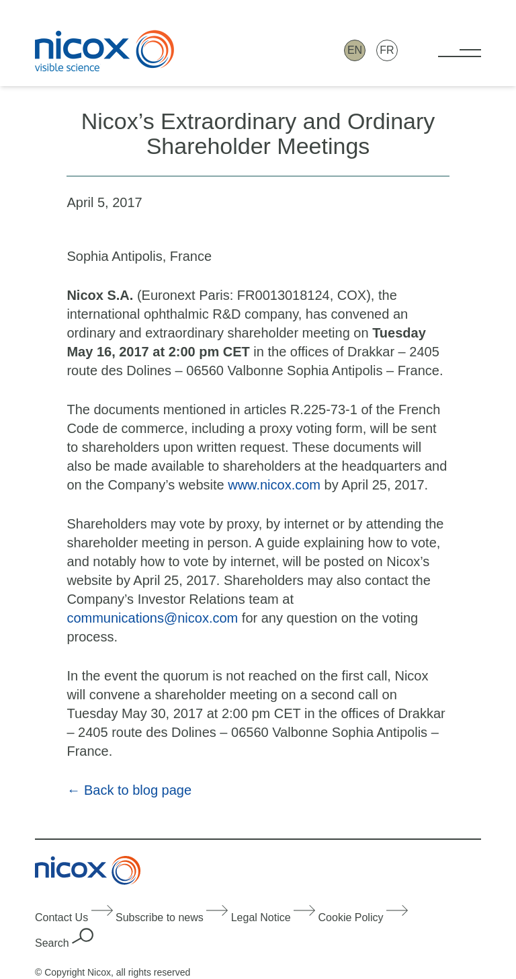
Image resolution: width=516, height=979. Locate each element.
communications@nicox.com (152, 618)
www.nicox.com (272, 484)
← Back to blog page (129, 790)
